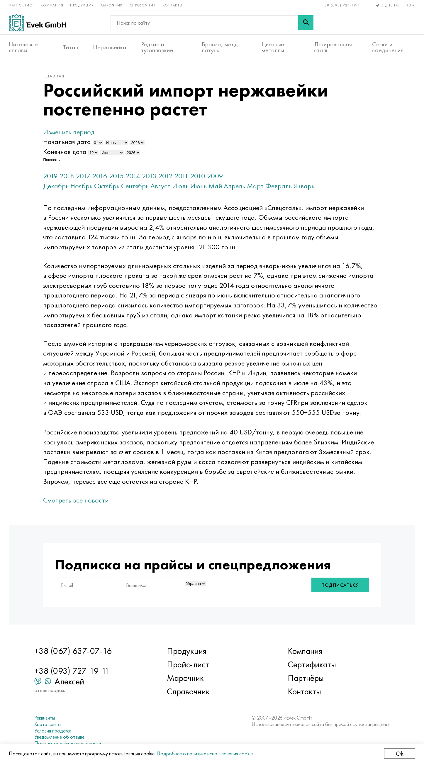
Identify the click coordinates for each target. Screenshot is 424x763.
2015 (116, 175)
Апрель (234, 185)
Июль (180, 185)
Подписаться (340, 585)
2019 (50, 175)
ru (410, 5)
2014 (132, 175)
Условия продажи (52, 731)
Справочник (143, 5)
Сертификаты (312, 664)
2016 (99, 175)
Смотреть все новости (75, 500)
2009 (215, 175)
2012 (165, 175)
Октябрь (106, 185)
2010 (197, 175)
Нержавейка (109, 47)
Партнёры (306, 678)
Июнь (198, 185)
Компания (52, 5)
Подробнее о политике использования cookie (205, 753)
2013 (149, 175)
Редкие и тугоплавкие (157, 47)
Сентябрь (135, 185)
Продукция (82, 5)
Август (160, 185)
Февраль (278, 185)
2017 (83, 175)
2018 (67, 175)
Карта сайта (47, 724)
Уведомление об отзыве (59, 737)
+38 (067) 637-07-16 (73, 651)
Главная (55, 76)
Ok (399, 753)
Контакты (173, 5)
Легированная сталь (333, 47)
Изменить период (68, 131)
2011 (181, 175)
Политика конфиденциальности (67, 743)
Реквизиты (44, 718)
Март (255, 185)
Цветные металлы (273, 47)
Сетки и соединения (387, 47)
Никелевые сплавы (23, 47)
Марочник (112, 5)
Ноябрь (81, 185)
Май (215, 185)
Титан (70, 47)
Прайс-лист (21, 5)
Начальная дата (67, 141)
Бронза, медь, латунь (220, 47)
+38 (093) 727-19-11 (342, 5)
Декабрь (56, 185)
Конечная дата (65, 151)
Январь (304, 185)
